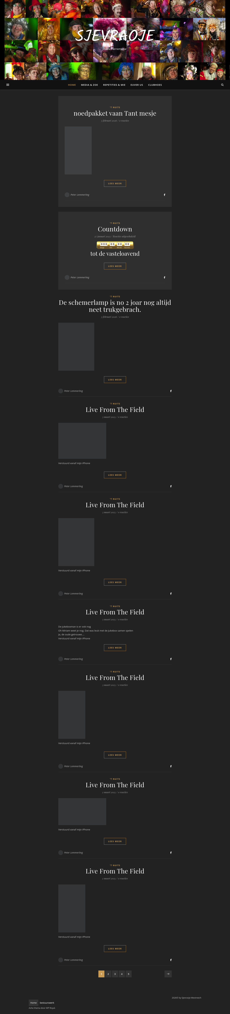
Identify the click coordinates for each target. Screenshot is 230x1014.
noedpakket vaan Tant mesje (115, 113)
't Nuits (115, 107)
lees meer (115, 183)
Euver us (137, 84)
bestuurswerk (47, 1002)
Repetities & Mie (114, 84)
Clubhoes (155, 84)
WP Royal (50, 1007)
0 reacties (124, 120)
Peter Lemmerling (80, 194)
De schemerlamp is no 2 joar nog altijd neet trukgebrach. (115, 305)
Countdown (115, 229)
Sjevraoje (115, 37)
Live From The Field (115, 409)
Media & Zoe (89, 84)
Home (72, 84)
